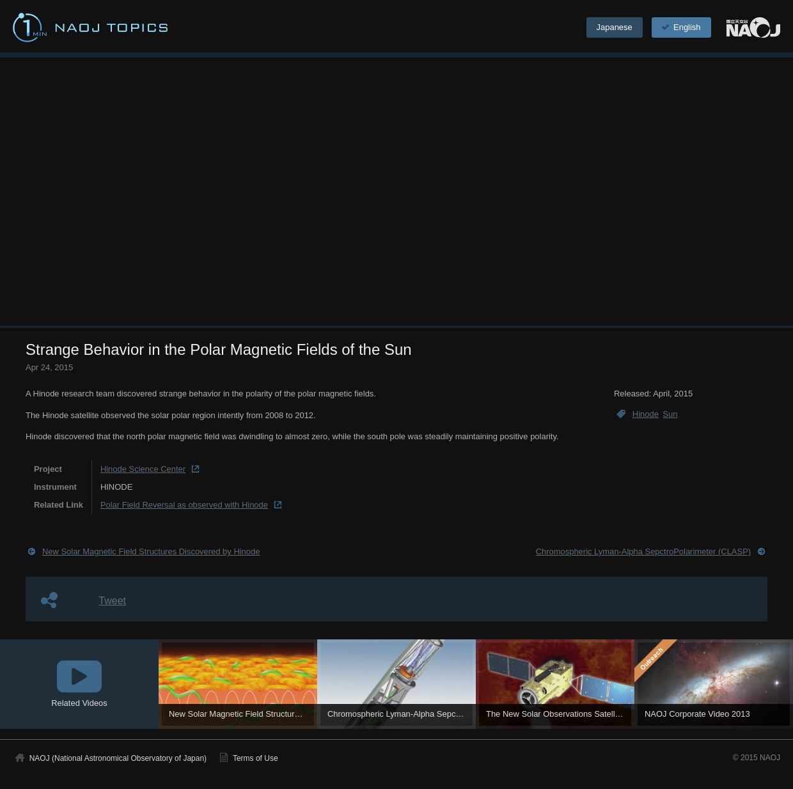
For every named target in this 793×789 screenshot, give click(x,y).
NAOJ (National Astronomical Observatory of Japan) (118, 758)
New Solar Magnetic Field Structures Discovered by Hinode (151, 551)
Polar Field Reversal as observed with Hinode (184, 505)
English (679, 27)
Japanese (614, 27)
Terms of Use (255, 758)
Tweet (112, 600)
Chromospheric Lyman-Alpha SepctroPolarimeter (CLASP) (643, 551)
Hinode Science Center (142, 469)
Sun (670, 414)
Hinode (645, 414)
